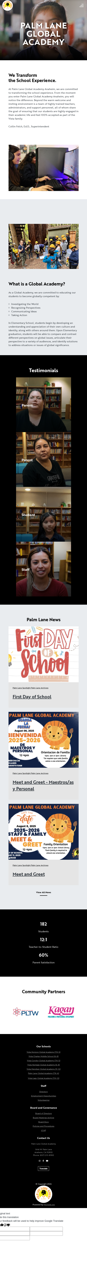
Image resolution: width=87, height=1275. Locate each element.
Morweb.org (49, 1204)
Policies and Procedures (43, 1126)
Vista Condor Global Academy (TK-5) (43, 1060)
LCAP (43, 1130)
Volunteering (43, 1100)
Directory (43, 1091)
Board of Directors (43, 1113)
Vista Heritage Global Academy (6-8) (43, 1064)
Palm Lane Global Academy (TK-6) (43, 1073)
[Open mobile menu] (81, 5)
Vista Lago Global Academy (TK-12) (43, 1078)
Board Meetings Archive (43, 1117)
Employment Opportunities (43, 1095)
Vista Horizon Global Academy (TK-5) (43, 1052)
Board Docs (43, 1121)
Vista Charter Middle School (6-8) (44, 1056)
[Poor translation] (6, 1225)
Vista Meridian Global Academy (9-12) (43, 1069)
